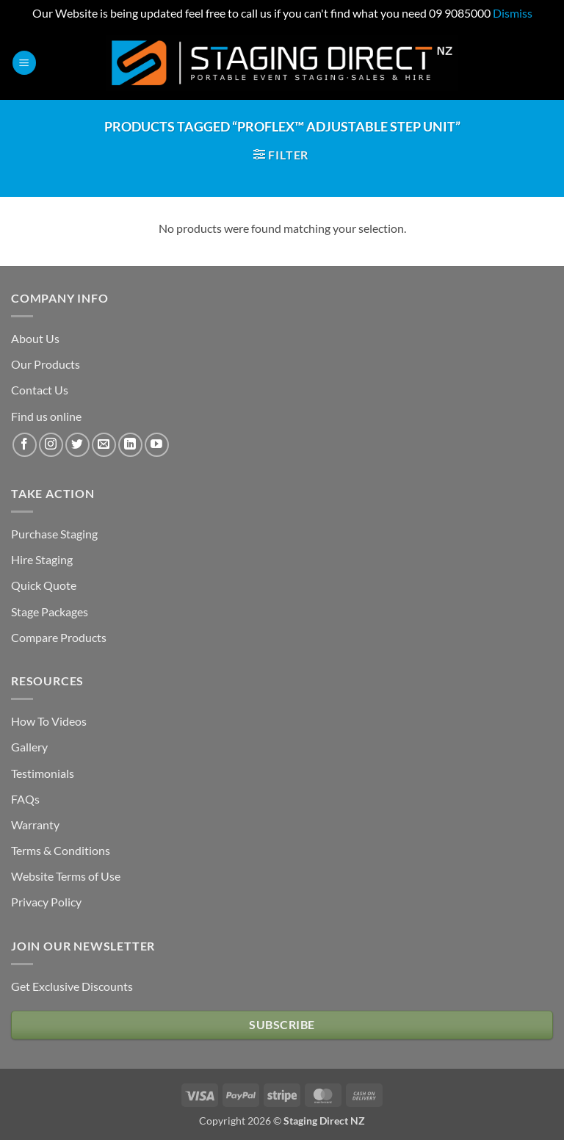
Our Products (45, 364)
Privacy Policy (46, 902)
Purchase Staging (54, 534)
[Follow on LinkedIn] (130, 445)
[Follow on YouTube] (157, 445)
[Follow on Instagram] (51, 445)
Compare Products (58, 637)
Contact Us (39, 390)
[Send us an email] (104, 445)
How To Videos (49, 721)
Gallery (29, 747)
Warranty (35, 824)
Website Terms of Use (65, 876)
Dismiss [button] (512, 13)
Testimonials (42, 773)
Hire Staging (42, 559)
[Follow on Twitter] (77, 445)
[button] (24, 63)
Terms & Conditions (60, 850)
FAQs (25, 799)
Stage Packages (49, 611)
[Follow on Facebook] (24, 445)
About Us (35, 338)
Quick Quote (43, 585)
